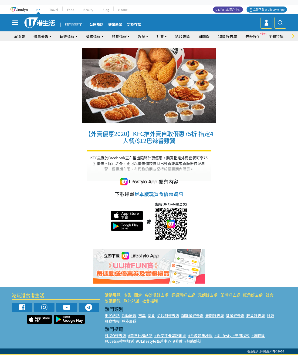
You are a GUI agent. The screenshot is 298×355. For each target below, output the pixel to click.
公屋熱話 (96, 25)
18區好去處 (227, 36)
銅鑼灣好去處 (183, 295)
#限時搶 (258, 335)
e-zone (123, 9)
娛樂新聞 (115, 25)
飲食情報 (119, 36)
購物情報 (93, 36)
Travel (53, 9)
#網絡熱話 (192, 341)
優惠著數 (41, 36)
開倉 (138, 295)
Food (70, 9)
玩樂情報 (67, 36)
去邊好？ (252, 36)
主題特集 (276, 36)
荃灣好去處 (230, 295)
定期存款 (134, 25)
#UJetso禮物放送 (119, 341)
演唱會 (19, 36)
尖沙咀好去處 (157, 295)
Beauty (88, 9)
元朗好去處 (208, 295)
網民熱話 (112, 315)
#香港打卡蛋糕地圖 (170, 335)
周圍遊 (204, 36)
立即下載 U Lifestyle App (268, 9)
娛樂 (141, 36)
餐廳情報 (113, 301)
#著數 (178, 341)
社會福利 (150, 301)
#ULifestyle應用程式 (232, 335)
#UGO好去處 (115, 335)
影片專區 (182, 36)
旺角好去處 (253, 295)
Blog (105, 9)
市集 (127, 295)
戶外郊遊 (131, 301)
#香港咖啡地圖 (200, 335)
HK (38, 9)
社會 (160, 36)
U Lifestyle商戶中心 (227, 9)
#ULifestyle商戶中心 (153, 341)
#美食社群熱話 (140, 335)
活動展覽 (113, 295)
